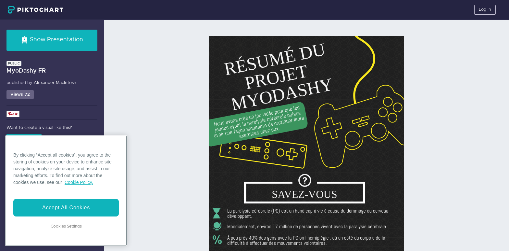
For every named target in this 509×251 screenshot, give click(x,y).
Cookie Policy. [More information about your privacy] (79, 182)
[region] (66, 190)
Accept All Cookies (66, 207)
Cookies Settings (66, 226)
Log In (485, 9)
